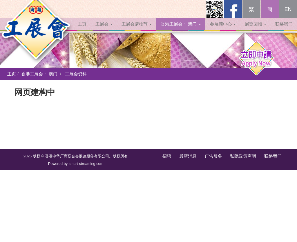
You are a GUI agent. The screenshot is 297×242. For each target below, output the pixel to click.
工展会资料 (76, 73)
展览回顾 (255, 29)
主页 (82, 29)
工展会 (104, 29)
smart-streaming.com (86, 163)
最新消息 (188, 156)
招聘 (166, 156)
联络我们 (284, 29)
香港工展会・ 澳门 (181, 29)
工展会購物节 (137, 29)
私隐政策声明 (243, 156)
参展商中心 (223, 29)
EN (287, 15)
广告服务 (213, 156)
